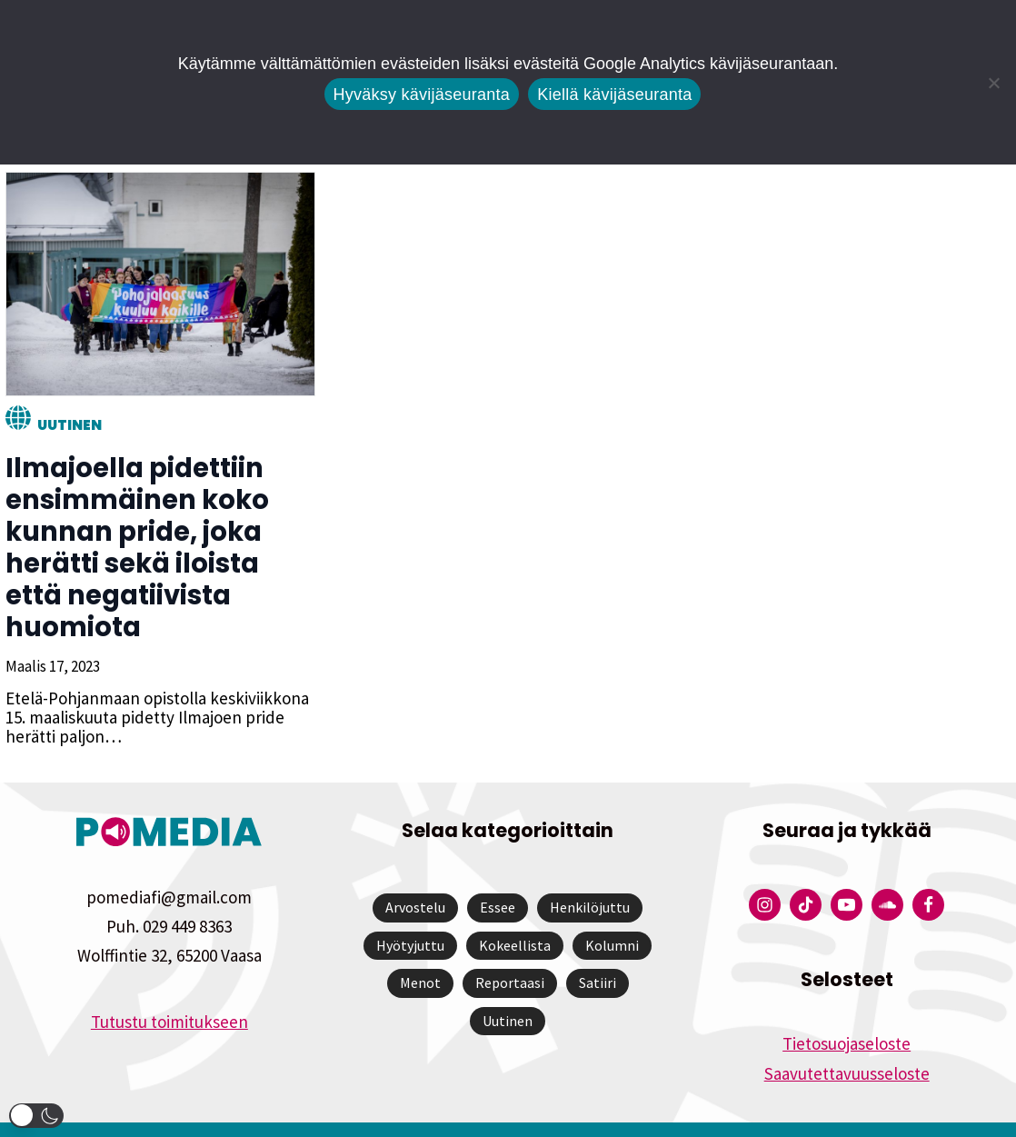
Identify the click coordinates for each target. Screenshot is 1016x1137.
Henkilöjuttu (590, 875)
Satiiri (597, 951)
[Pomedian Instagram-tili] (765, 873)
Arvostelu (415, 875)
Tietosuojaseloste (846, 1011)
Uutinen (64, 424)
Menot (420, 951)
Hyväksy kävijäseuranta (422, 94)
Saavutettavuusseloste (847, 1041)
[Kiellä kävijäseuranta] (993, 83)
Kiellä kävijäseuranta (614, 94)
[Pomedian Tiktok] (806, 873)
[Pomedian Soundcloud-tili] (887, 873)
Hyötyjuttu (410, 913)
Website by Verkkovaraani (508, 1113)
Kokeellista (515, 913)
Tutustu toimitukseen (169, 990)
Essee (497, 875)
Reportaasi (509, 951)
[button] (36, 1115)
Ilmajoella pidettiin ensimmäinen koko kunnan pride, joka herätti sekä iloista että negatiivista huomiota (157, 531)
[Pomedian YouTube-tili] (846, 873)
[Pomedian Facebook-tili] (928, 873)
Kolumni (612, 913)
